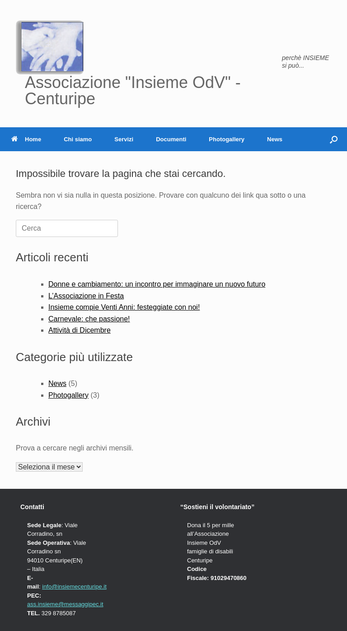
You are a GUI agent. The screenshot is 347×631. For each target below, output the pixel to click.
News (274, 139)
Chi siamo (78, 139)
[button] (333, 139)
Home (26, 139)
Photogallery (226, 139)
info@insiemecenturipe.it (74, 586)
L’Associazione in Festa (86, 296)
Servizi (123, 139)
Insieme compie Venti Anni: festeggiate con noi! (124, 307)
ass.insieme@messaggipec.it (65, 604)
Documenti (171, 139)
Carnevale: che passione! (89, 319)
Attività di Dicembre (79, 330)
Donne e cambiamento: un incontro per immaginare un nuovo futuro (156, 284)
